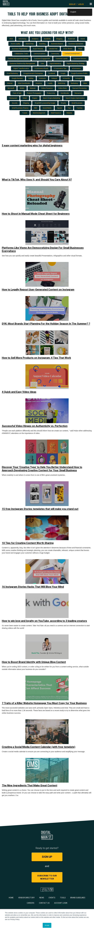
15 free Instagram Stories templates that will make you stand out (40, 508)
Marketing (74, 83)
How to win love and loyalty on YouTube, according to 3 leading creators (44, 620)
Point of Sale (17, 93)
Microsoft (11, 88)
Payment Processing (79, 88)
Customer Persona (79, 58)
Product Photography (34, 93)
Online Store (62, 88)
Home (11, 898)
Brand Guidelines (77, 898)
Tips (69, 108)
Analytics (35, 39)
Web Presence (56, 113)
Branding (42, 44)
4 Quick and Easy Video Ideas (19, 391)
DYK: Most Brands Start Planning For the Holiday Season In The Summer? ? (46, 323)
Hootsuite (42, 78)
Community (55, 53)
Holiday (30, 78)
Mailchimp (61, 83)
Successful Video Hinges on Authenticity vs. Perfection (34, 426)
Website (69, 113)
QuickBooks (65, 93)
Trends (24, 113)
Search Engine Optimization (75, 98)
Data (42, 63)
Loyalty (50, 83)
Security (14, 103)
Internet (9, 83)
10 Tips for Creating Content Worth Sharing (28, 543)
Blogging (59, 39)
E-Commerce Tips (60, 68)
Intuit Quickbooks (24, 83)
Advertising (22, 39)
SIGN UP (72, 4)
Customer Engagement (42, 58)
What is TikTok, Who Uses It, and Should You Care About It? (37, 179)
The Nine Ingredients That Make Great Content (29, 785)
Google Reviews (17, 78)
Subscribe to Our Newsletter (47, 877)
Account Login (60, 903)
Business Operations (76, 44)
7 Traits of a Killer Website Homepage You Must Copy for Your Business (44, 703)
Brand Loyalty (15, 44)
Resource (78, 93)
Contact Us (44, 903)
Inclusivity (66, 78)
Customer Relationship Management (22, 63)
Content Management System (18, 58)
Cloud (80, 49)
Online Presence (47, 88)
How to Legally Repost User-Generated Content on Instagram (38, 289)
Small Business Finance (20, 108)
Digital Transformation (21, 68)
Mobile (22, 88)
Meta (85, 83)
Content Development (72, 53)
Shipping (26, 103)
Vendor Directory (26, 898)
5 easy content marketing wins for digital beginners (32, 145)
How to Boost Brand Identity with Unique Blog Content (34, 662)
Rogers (34, 98)
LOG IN (81, 4)
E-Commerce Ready (41, 68)
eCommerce (76, 68)
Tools (63, 898)
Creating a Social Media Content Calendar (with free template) (38, 746)
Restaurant (13, 98)
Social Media (47, 108)
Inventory (39, 83)
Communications (39, 53)
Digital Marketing (55, 63)
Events (52, 898)
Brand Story (30, 44)
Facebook (51, 73)
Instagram (78, 78)
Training (79, 108)
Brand (83, 39)
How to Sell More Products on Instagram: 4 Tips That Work (36, 357)
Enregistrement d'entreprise (33, 73)
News (41, 898)
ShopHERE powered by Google (45, 103)
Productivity (51, 93)
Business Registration (19, 49)
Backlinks (47, 39)
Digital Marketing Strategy (75, 63)
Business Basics (57, 44)
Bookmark (71, 39)
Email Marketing (12, 73)
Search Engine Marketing (51, 98)
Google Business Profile (79, 73)
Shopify (63, 103)
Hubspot (54, 78)
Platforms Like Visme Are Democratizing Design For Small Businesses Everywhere (43, 249)
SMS (35, 108)
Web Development (39, 113)
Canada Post (53, 49)
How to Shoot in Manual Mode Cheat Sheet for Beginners (36, 213)
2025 (11, 39)
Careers (30, 903)
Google (63, 73)
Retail (25, 98)
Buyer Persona (38, 49)
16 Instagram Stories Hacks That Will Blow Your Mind (33, 586)
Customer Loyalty (62, 58)
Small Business (77, 103)
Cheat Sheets (67, 49)
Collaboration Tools (21, 53)
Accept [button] (47, 925)
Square (59, 108)
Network (33, 88)
